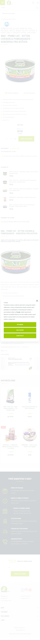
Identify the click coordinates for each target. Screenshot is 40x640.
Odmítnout (20, 335)
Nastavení (20, 330)
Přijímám (20, 324)
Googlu (18, 312)
